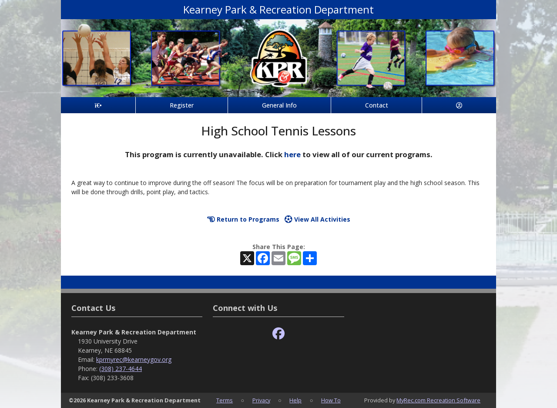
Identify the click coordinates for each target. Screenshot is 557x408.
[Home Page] (98, 105)
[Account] (459, 105)
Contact (376, 105)
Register (182, 105)
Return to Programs (243, 219)
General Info (279, 105)
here (292, 154)
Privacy (261, 400)
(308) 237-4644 (120, 368)
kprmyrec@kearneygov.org (133, 359)
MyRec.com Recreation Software (438, 400)
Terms (224, 400)
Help (295, 400)
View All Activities (317, 219)
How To (331, 400)
